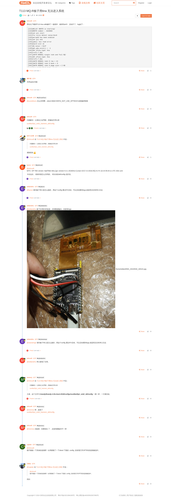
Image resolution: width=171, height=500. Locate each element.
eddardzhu (32, 186)
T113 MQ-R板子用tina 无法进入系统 (50, 139)
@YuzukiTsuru (41, 97)
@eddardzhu (43, 205)
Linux (24, 15)
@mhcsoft (42, 136)
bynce (31, 165)
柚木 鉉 (31, 78)
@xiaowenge (43, 339)
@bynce (41, 186)
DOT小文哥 (32, 136)
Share (142, 71)
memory (32, 377)
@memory (40, 406)
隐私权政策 (139, 495)
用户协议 (130, 495)
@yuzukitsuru (32, 101)
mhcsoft (32, 21)
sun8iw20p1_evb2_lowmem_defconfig (40, 124)
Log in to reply (146, 16)
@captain (30, 467)
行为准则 (122, 495)
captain (31, 444)
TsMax (31, 464)
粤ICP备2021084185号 (66, 495)
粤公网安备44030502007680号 (87, 495)
